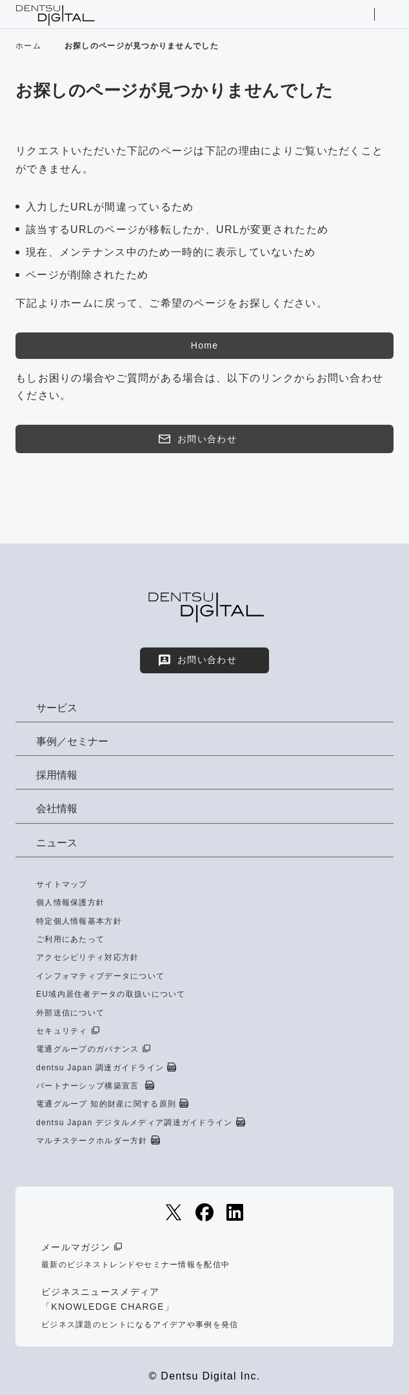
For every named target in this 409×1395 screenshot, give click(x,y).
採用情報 (56, 774)
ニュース (56, 842)
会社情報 (56, 808)
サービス (56, 707)
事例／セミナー (72, 741)
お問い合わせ (197, 439)
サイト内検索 (361, 14)
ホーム (28, 45)
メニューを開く (388, 14)
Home (204, 345)
